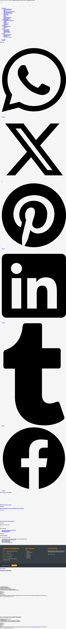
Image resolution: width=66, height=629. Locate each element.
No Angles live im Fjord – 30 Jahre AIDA (9, 530)
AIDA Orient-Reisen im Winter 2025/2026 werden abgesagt (12, 508)
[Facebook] (49, 554)
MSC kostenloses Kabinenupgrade (7, 521)
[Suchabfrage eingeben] (4, 526)
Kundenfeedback (29, 552)
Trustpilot (28, 553)
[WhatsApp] (54, 554)
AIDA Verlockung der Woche (6, 504)
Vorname (1, 591)
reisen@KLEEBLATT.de (8, 542)
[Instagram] (51, 554)
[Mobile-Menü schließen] (3, 568)
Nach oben (14, 565)
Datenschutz (28, 556)
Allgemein (3, 40)
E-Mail (1, 593)
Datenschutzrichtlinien (36, 595)
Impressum (28, 557)
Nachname (2, 592)
